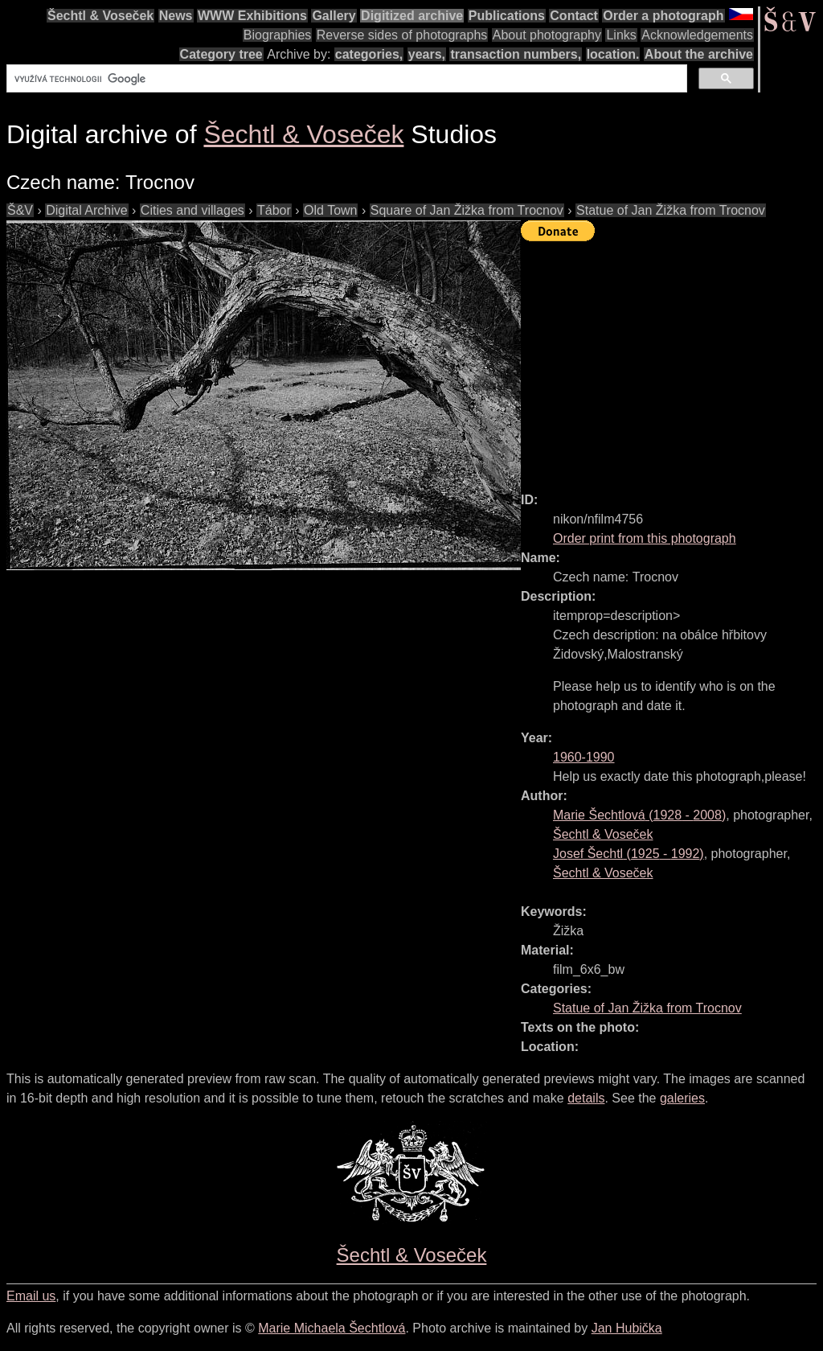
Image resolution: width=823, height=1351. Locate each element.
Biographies (278, 35)
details (585, 1098)
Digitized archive (412, 16)
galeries (682, 1098)
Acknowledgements (697, 35)
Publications (507, 16)
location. (613, 54)
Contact (574, 16)
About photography (547, 35)
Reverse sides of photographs (402, 35)
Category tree (221, 54)
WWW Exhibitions (252, 16)
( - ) (639, 815)
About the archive (699, 54)
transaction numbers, (515, 54)
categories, (369, 54)
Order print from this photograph (644, 538)
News (176, 16)
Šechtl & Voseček (100, 16)
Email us (30, 1296)
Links (621, 35)
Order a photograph (663, 16)
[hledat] (345, 79)
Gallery (333, 16)
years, (426, 54)
